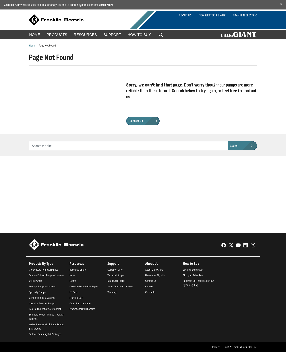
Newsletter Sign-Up (212, 15)
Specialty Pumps (37, 292)
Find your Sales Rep (193, 275)
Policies (216, 347)
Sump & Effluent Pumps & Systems (46, 275)
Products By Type (41, 263)
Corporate (150, 292)
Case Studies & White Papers (83, 286)
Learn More (106, 4)
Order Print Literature (79, 303)
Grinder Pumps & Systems (42, 298)
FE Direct (74, 292)
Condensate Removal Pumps (43, 270)
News (72, 275)
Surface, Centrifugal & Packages (45, 334)
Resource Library (77, 270)
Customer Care (115, 270)
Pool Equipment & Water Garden (45, 309)
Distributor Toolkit (116, 281)
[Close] (281, 4)
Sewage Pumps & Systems (42, 286)
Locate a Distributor (193, 270)
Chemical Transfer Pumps (42, 303)
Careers (149, 286)
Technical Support (116, 275)
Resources (85, 35)
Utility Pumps (35, 281)
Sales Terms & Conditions (120, 286)
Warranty (112, 292)
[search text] (128, 145)
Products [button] (57, 35)
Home (34, 35)
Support (112, 35)
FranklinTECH (76, 298)
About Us (185, 15)
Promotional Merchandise (82, 309)
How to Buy (139, 35)
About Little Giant (154, 270)
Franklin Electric (245, 15)
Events (72, 281)
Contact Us (150, 281)
